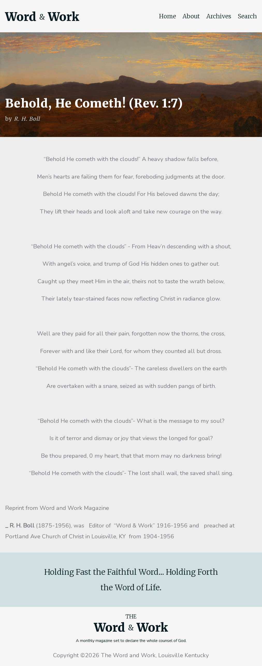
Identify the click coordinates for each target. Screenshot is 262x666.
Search (247, 16)
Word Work (42, 17)
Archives (218, 16)
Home (167, 16)
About (191, 16)
